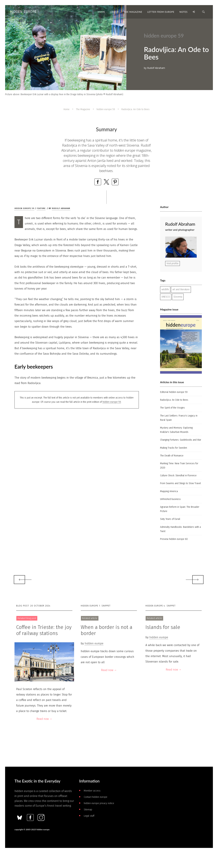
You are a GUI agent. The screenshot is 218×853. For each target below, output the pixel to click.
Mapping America (169, 491)
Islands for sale (162, 627)
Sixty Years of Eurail (170, 519)
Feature (41, 208)
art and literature (181, 289)
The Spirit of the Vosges (172, 407)
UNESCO (165, 296)
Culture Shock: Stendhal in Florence (178, 475)
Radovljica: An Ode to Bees (174, 399)
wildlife (165, 289)
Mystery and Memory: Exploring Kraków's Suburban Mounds (176, 429)
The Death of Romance (171, 455)
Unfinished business (170, 499)
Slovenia (177, 296)
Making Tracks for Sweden (173, 447)
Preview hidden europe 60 (174, 539)
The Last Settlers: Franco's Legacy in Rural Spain (178, 417)
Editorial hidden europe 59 (174, 392)
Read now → (44, 718)
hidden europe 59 (106, 109)
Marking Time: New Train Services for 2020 (179, 465)
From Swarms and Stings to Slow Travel (180, 483)
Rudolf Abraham (61, 208)
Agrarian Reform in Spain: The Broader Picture (179, 509)
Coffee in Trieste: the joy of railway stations (44, 630)
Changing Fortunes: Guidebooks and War (180, 439)
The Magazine (83, 109)
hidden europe (94, 643)
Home (66, 109)
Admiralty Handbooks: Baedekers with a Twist (180, 529)
